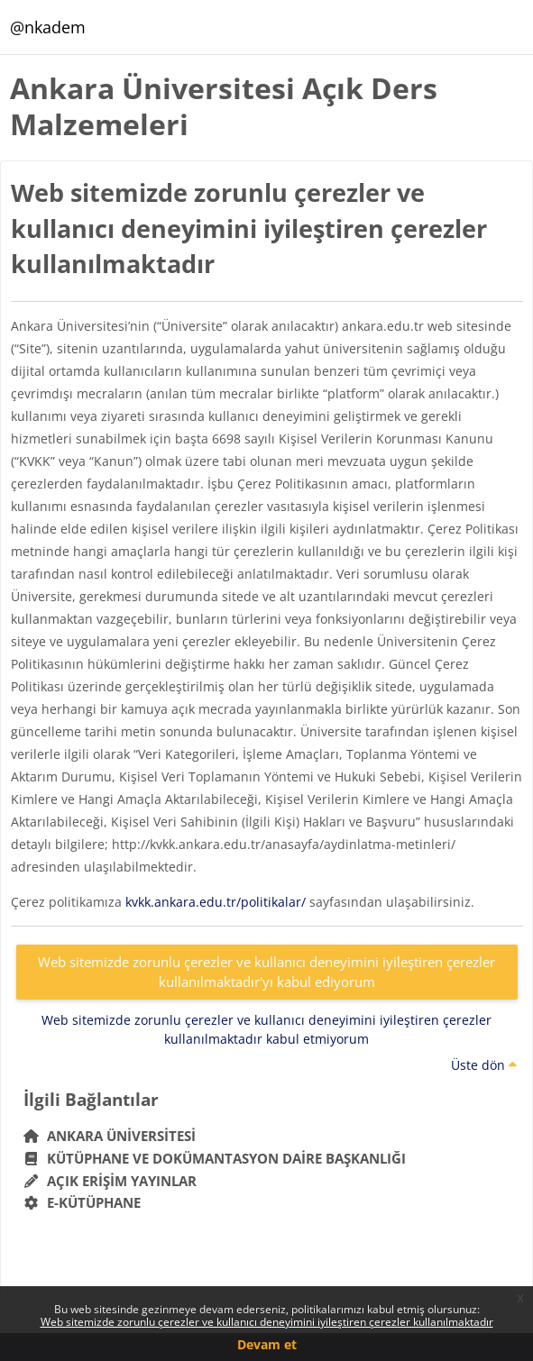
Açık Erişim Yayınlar (112, 1181)
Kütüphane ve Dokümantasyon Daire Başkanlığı (215, 1158)
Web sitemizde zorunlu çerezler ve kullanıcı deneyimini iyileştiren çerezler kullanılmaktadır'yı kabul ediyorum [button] (266, 972)
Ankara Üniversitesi (110, 1136)
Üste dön (484, 1064)
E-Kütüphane (82, 1202)
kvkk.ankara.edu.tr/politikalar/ (215, 901)
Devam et (267, 1344)
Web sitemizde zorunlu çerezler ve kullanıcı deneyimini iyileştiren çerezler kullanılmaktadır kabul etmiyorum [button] (266, 1029)
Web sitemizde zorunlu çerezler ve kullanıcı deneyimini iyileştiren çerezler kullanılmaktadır (267, 1321)
